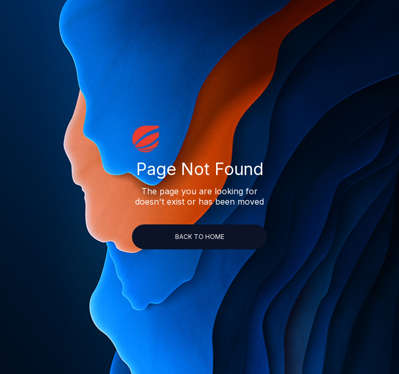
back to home (199, 237)
